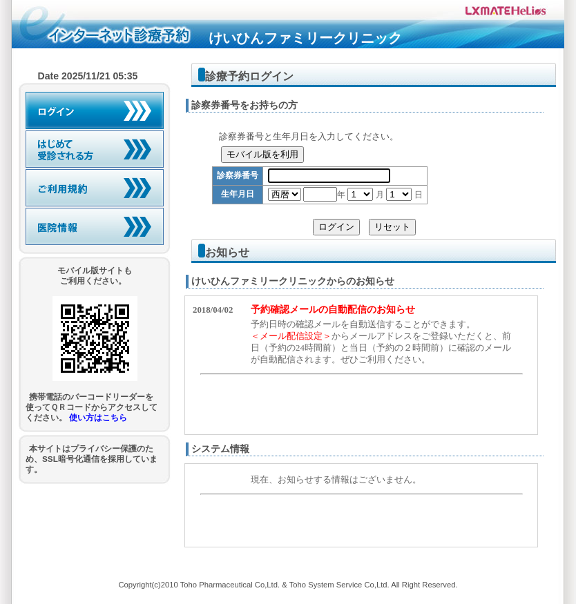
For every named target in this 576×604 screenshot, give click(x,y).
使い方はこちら (98, 417)
